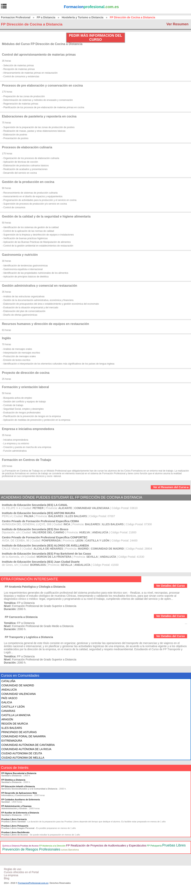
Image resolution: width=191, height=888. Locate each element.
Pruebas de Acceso (29, 846)
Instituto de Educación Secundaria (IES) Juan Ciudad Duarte (41, 561)
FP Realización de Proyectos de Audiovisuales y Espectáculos (106, 845)
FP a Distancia (46, 17)
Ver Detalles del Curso (170, 585)
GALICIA (6, 702)
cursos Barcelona (70, 849)
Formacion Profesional (15, 17)
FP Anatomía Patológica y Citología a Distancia (35, 586)
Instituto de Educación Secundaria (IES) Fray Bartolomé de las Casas (46, 553)
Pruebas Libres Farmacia (14, 819)
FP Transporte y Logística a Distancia (29, 637)
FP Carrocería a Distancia (21, 617)
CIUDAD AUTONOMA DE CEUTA (21, 753)
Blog (6, 878)
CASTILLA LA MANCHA (15, 715)
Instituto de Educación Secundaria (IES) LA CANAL (35, 504)
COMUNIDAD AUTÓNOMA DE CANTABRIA (28, 744)
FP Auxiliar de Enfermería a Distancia (20, 813)
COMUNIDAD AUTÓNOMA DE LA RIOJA (26, 749)
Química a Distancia (11, 846)
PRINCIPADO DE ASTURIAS (19, 732)
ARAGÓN (7, 719)
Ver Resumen (177, 24)
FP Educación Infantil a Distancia (18, 786)
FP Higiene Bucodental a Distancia (18, 773)
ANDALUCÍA (9, 689)
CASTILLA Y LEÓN (13, 706)
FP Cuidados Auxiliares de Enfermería (20, 799)
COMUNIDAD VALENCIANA (18, 693)
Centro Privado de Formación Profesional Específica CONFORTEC (44, 537)
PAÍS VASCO (9, 698)
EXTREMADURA (11, 740)
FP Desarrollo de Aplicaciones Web (19, 793)
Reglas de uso (12, 869)
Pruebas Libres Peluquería (14, 826)
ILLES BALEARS (11, 727)
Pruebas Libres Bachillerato (15, 832)
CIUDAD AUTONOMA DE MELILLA (22, 757)
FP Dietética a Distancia (13, 780)
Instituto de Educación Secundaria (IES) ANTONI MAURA (38, 513)
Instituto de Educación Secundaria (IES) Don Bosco (35, 529)
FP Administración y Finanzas (16, 806)
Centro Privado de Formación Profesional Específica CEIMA (40, 521)
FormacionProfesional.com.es (33, 883)
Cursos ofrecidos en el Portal (21, 872)
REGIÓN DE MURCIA (14, 723)
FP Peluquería (154, 845)
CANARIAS (8, 710)
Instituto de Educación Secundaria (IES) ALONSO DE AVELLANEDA (45, 545)
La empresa (11, 875)
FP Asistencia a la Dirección (52, 846)
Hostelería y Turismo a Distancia (82, 17)
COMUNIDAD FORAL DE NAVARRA (23, 736)
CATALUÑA (8, 681)
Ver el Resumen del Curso (171, 487)
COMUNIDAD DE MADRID (17, 685)
